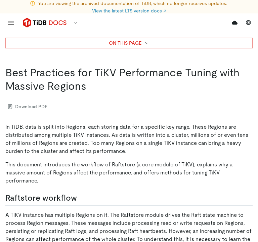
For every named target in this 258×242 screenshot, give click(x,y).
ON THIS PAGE (129, 43)
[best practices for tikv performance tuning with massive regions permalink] (92, 86)
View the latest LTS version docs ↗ (129, 10)
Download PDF (27, 106)
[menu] (10, 23)
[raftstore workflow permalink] (82, 198)
